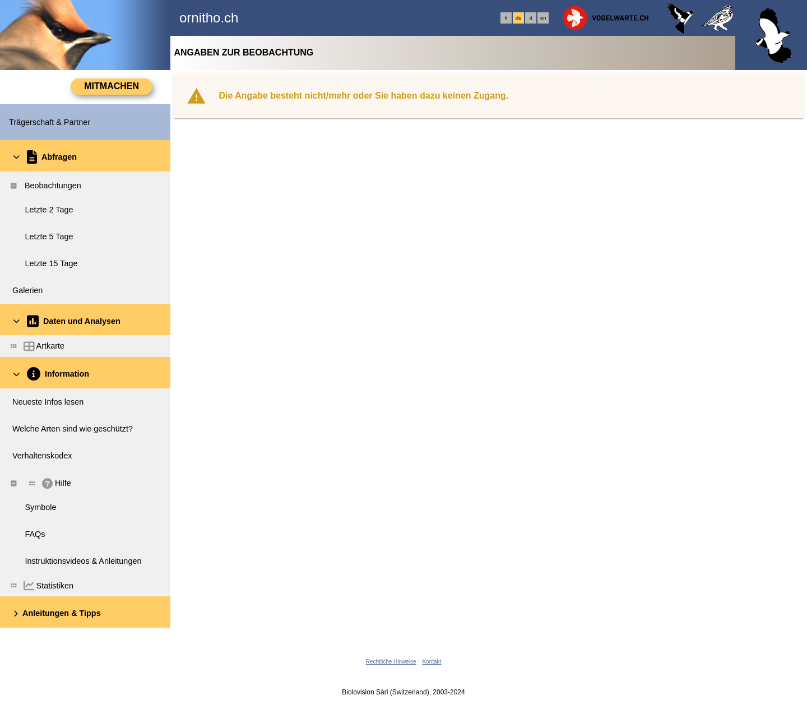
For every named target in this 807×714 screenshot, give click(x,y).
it (531, 18)
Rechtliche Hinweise (391, 662)
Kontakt (431, 662)
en (543, 18)
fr (506, 18)
